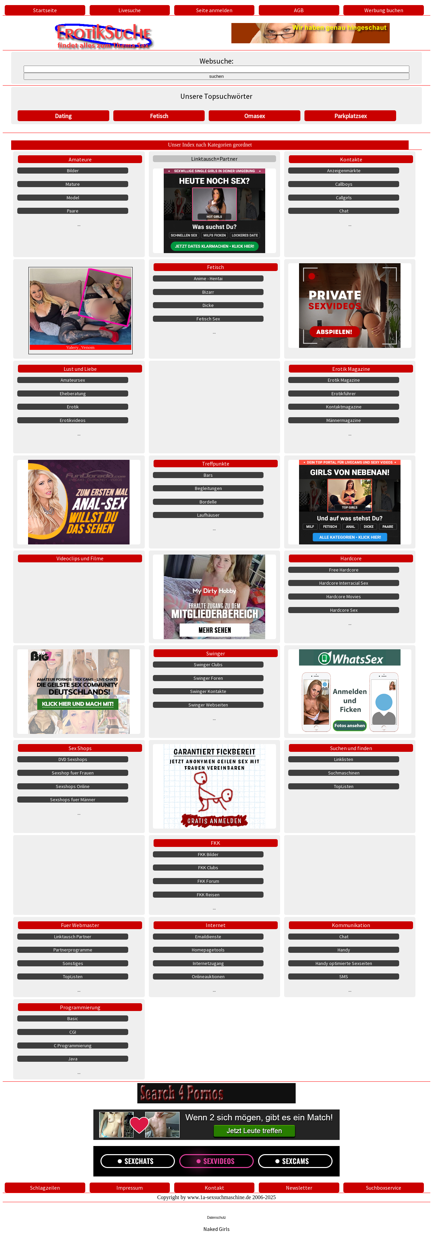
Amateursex (73, 380)
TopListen (344, 786)
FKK (215, 842)
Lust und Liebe (80, 368)
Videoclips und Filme (80, 558)
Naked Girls (216, 1229)
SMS (343, 976)
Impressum (129, 1187)
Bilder (73, 170)
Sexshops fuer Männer (72, 799)
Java (72, 1059)
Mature (73, 184)
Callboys (343, 184)
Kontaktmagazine (344, 407)
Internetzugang (208, 963)
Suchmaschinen (344, 773)
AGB (299, 10)
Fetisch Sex (208, 319)
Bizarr (208, 292)
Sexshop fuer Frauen (73, 773)
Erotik (73, 407)
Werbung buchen (383, 10)
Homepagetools (208, 950)
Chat (343, 211)
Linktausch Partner (72, 937)
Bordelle (208, 502)
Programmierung (80, 1007)
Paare (72, 211)
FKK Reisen (208, 895)
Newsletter (299, 1187)
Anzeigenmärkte (344, 170)
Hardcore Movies (343, 596)
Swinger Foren (208, 678)
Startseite (45, 10)
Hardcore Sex (344, 610)
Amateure (80, 159)
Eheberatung (73, 393)
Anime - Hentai (208, 278)
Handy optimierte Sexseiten (344, 963)
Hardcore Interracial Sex (343, 583)
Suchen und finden (351, 748)
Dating (63, 116)
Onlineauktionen (208, 976)
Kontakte (351, 159)
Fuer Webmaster (80, 925)
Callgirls (344, 198)
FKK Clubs (208, 867)
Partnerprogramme (72, 950)
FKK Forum (208, 881)
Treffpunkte (215, 463)
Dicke (208, 305)
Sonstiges (73, 963)
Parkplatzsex (350, 116)
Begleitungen (208, 488)
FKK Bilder (208, 854)
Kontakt (214, 1187)
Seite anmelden (214, 10)
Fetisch (159, 116)
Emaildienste (208, 937)
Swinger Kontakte (208, 691)
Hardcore (351, 558)
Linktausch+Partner (214, 158)
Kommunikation (351, 925)
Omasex (254, 116)
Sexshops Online (73, 786)
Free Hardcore (344, 570)
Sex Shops (80, 748)
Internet (216, 925)
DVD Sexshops (73, 759)
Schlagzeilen (45, 1187)
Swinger (215, 653)
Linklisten (343, 759)
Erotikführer (344, 393)
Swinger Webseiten (208, 705)
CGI (72, 1032)
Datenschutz (216, 1217)
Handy (344, 950)
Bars (208, 475)
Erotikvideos (73, 420)
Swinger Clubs (208, 664)
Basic (72, 1018)
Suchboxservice (383, 1187)
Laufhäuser (208, 515)
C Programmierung (73, 1045)
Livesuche (129, 10)
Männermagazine (343, 420)
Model (73, 198)
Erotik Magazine (351, 368)
